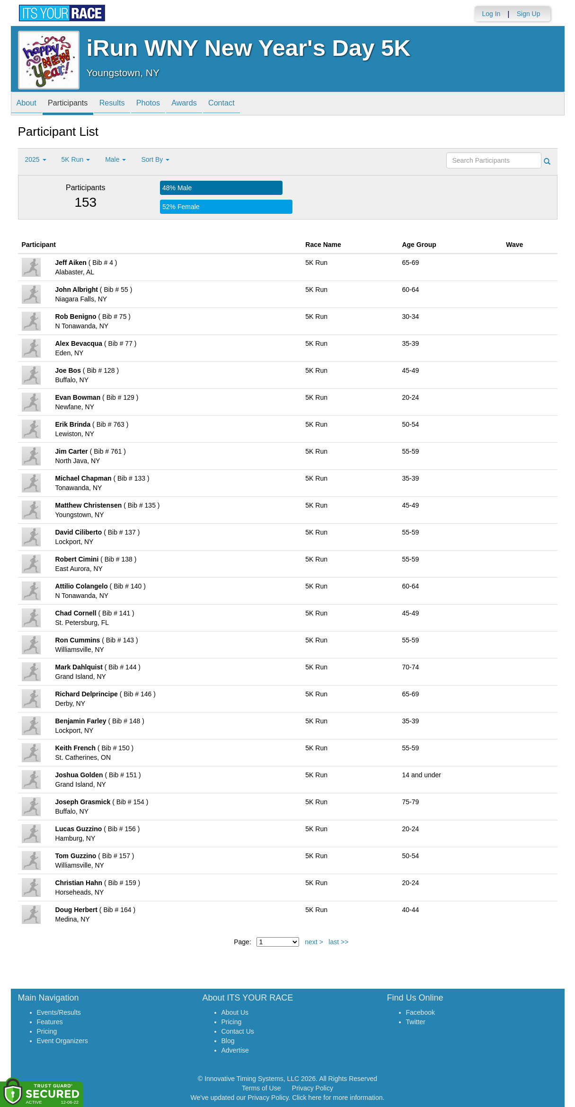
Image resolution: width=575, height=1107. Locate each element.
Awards (205, 104)
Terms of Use (261, 1088)
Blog (228, 1041)
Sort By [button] (155, 159)
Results (124, 104)
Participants (75, 104)
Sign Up (528, 14)
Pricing (47, 1031)
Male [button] (115, 159)
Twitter (415, 1022)
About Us (235, 1012)
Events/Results (59, 1012)
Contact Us (237, 1031)
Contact (247, 104)
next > (314, 942)
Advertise (235, 1050)
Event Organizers (62, 1041)
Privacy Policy (312, 1088)
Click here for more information (337, 1097)
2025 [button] (35, 159)
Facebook (420, 1012)
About (28, 104)
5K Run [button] (76, 159)
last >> (338, 942)
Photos (164, 104)
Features (50, 1022)
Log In (491, 14)
